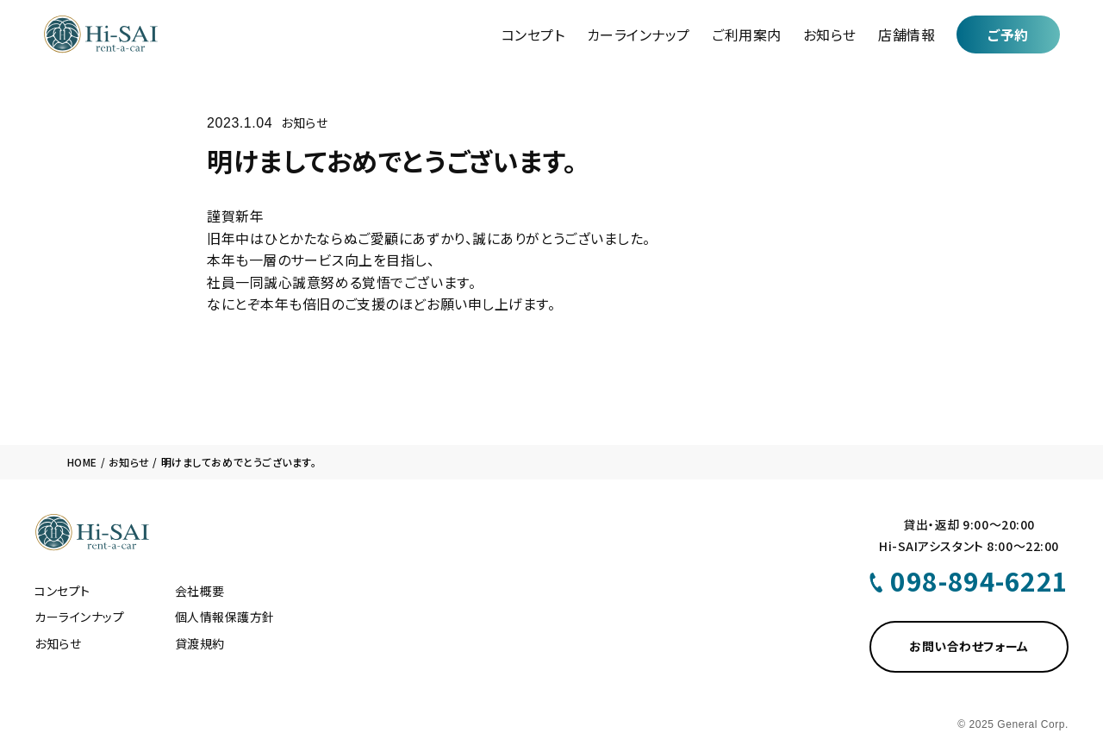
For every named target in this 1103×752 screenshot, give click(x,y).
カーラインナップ (638, 34)
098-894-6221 (979, 580)
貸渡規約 (200, 643)
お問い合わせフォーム (969, 646)
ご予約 (1008, 34)
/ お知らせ (123, 461)
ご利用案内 (747, 34)
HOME (82, 461)
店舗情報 (906, 34)
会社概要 (200, 590)
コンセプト (533, 34)
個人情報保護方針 (225, 616)
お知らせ (830, 34)
